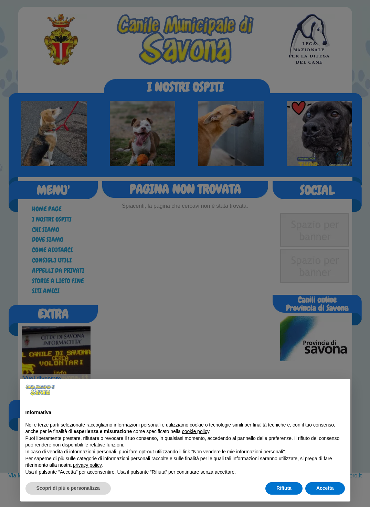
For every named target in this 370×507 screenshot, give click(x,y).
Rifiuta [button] (284, 488)
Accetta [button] (325, 488)
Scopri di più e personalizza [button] (68, 488)
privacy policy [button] (87, 465)
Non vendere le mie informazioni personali (238, 451)
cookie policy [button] (195, 431)
